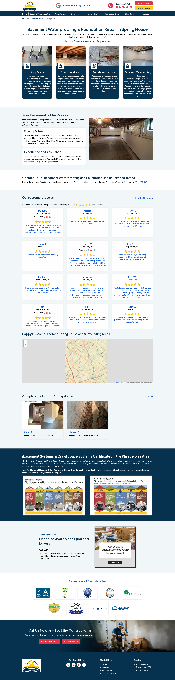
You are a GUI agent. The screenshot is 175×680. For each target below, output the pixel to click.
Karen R (28, 432)
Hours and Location (110, 673)
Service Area (37, 18)
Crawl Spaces (76, 14)
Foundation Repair (112, 14)
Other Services (130, 14)
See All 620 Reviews (144, 198)
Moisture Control (93, 14)
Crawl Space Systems (56, 461)
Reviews (105, 667)
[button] (25, 341)
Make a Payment (143, 8)
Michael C (74, 432)
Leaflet (118, 382)
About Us (145, 14)
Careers (105, 664)
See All (150, 397)
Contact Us (143, 3)
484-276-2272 (123, 7)
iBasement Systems (34, 461)
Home (24, 14)
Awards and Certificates (87, 581)
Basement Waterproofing (40, 14)
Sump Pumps (60, 14)
